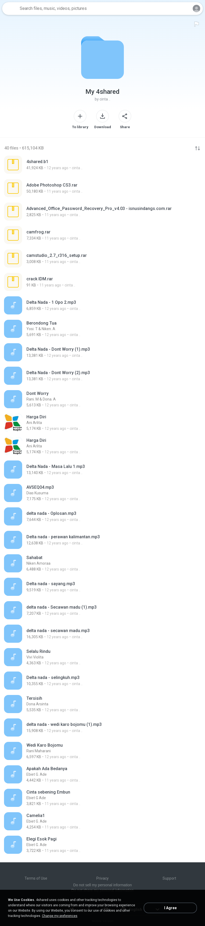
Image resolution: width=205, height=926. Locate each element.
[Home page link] (10, 8)
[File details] (54, 165)
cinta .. (105, 99)
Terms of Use (36, 878)
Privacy (102, 878)
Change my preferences (59, 916)
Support (169, 878)
